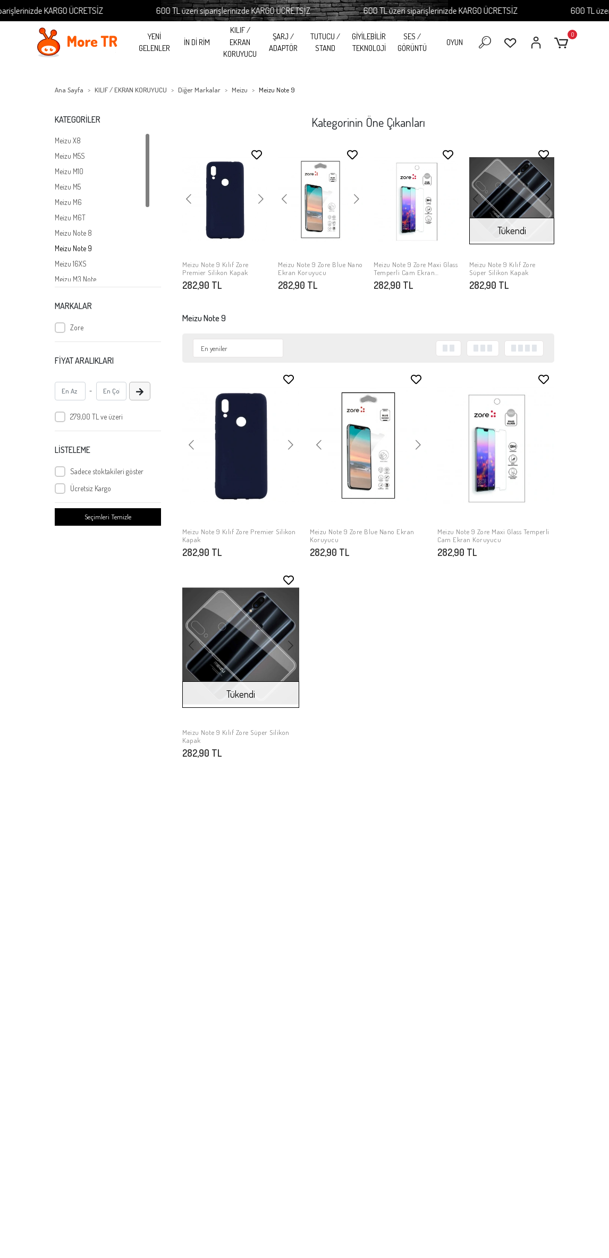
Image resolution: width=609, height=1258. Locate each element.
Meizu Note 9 (73, 248)
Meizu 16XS (71, 263)
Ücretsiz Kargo (90, 488)
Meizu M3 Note (75, 279)
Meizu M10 (69, 171)
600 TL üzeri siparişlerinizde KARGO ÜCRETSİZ (264, 10)
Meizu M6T (70, 217)
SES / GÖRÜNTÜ (412, 42)
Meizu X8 (68, 140)
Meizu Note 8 (73, 232)
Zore (76, 327)
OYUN (454, 42)
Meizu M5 (68, 186)
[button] (563, 42)
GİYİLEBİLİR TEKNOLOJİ (369, 42)
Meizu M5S (70, 155)
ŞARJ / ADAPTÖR (283, 42)
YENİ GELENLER (154, 42)
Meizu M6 (68, 202)
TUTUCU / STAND (325, 42)
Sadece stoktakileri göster (106, 471)
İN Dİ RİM (197, 42)
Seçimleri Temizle (107, 516)
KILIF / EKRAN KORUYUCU (240, 42)
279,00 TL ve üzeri (96, 416)
